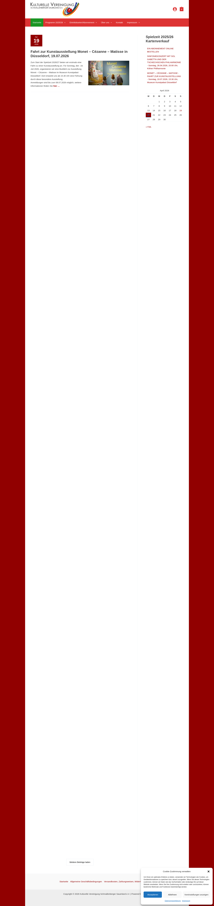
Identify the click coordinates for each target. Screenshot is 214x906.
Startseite (64, 881)
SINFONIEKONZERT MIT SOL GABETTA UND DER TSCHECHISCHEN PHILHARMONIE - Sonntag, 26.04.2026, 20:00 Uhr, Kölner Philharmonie (164, 62)
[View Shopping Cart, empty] (181, 9)
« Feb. (149, 127)
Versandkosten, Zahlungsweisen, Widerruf (123, 881)
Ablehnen (172, 894)
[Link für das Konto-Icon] (175, 9)
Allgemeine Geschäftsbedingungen (86, 881)
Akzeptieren (152, 894)
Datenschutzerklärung (173, 901)
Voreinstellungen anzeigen (196, 894)
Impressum (186, 901)
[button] (208, 871)
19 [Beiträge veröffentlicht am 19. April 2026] (180, 110)
